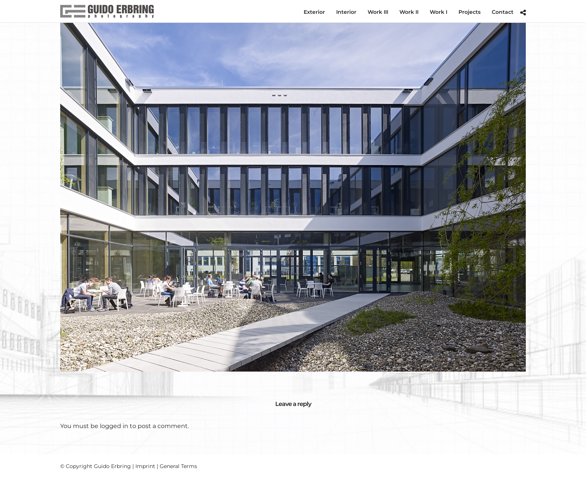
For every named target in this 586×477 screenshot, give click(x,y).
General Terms (178, 466)
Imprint (145, 466)
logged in (114, 426)
